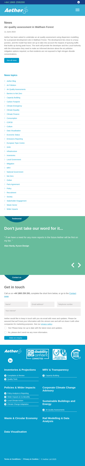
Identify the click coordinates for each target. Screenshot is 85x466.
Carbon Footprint (13, 102)
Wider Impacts (12, 209)
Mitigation (10, 164)
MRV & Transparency (55, 369)
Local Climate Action (15, 401)
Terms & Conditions (12, 459)
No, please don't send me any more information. (28, 332)
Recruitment (11, 193)
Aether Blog (11, 81)
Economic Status (13, 135)
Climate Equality (13, 110)
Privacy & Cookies (31, 459)
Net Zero (10, 176)
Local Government (14, 160)
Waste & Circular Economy (21, 418)
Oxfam (9, 180)
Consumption (12, 118)
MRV (9, 168)
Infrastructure (12, 151)
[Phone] (69, 304)
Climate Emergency (14, 106)
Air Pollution (11, 85)
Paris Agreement (13, 184)
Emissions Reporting (15, 139)
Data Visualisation (14, 131)
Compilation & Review (15, 376)
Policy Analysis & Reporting (18, 393)
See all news (12, 60)
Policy (9, 188)
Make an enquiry (15, 338)
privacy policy (46, 324)
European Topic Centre (16, 143)
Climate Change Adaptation (18, 404)
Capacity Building (13, 98)
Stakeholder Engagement (16, 201)
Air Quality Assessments (16, 89)
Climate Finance (13, 114)
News (8, 22)
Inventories (11, 155)
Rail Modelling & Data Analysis (55, 420)
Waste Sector (12, 205)
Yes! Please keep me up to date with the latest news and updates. (35, 328)
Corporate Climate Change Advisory (59, 389)
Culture (9, 127)
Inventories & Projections (20, 369)
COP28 (9, 122)
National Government (15, 172)
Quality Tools (12, 379)
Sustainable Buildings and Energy (58, 402)
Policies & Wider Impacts (19, 387)
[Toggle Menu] (78, 10)
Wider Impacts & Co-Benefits (18, 397)
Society (9, 197)
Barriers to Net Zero (14, 93)
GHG (9, 147)
